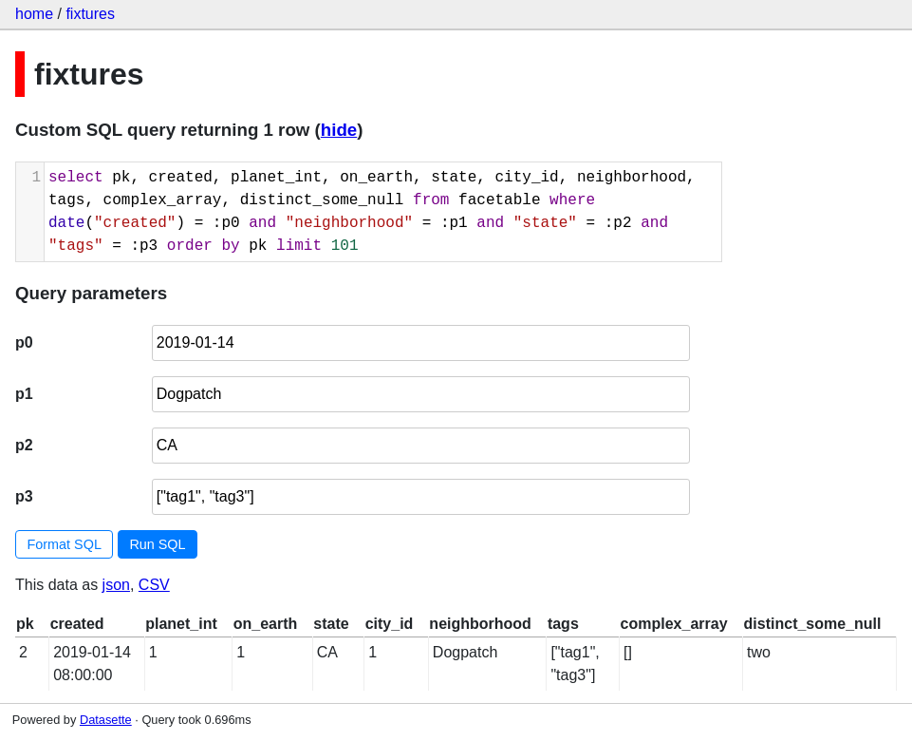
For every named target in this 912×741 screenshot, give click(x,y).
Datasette (106, 719)
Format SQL (65, 544)
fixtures (90, 14)
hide (339, 130)
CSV (154, 585)
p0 (24, 342)
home (34, 14)
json (116, 585)
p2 (24, 445)
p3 (24, 496)
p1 (24, 394)
